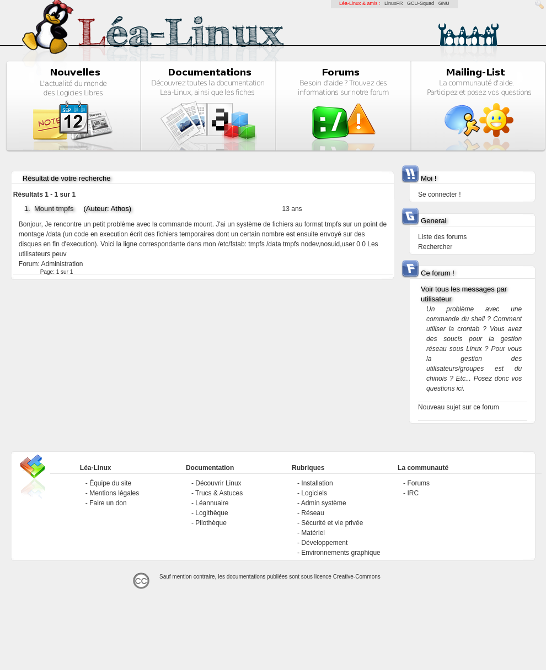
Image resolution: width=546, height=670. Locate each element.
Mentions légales (114, 493)
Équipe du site (110, 483)
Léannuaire (211, 503)
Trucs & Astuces (219, 493)
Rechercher (435, 247)
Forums (418, 483)
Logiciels (314, 493)
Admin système (323, 503)
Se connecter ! (439, 194)
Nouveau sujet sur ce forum (458, 407)
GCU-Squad (420, 3)
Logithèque (211, 513)
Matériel (313, 533)
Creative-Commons (357, 577)
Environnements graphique (340, 552)
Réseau (312, 513)
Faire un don (107, 503)
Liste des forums (442, 237)
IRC (413, 493)
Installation (317, 483)
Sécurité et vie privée (332, 523)
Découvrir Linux (218, 483)
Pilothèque (211, 523)
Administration (62, 264)
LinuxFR (393, 3)
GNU (443, 3)
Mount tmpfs (54, 208)
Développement (324, 543)
